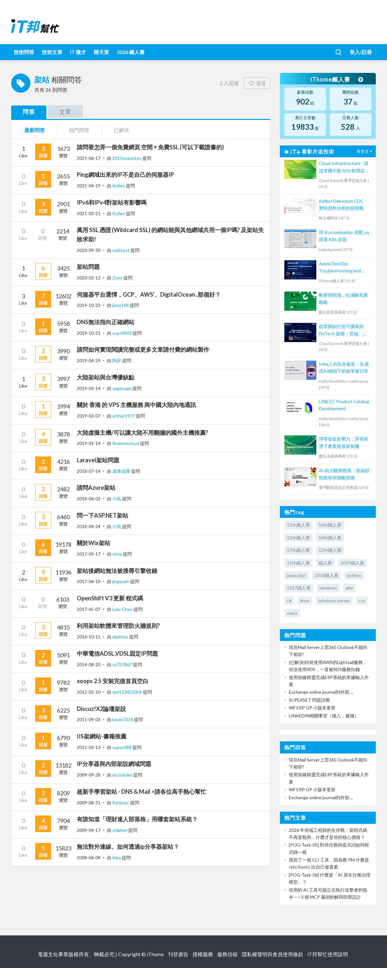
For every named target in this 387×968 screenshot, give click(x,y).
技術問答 (24, 52)
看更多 (365, 151)
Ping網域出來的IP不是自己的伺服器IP (125, 174)
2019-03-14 (88, 388)
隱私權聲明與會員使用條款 (272, 954)
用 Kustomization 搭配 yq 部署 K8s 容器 (344, 236)
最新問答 (34, 130)
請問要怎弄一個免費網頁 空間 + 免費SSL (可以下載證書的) (150, 147)
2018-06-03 (88, 498)
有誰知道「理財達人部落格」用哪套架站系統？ (137, 819)
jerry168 (121, 305)
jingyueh (121, 581)
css (362, 600)
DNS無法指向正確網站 (105, 321)
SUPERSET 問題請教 (309, 700)
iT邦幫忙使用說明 (327, 954)
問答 (29, 111)
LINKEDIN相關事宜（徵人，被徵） (324, 715)
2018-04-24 (88, 526)
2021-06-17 (88, 158)
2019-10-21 (88, 333)
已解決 (121, 130)
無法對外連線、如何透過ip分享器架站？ (128, 846)
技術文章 (52, 52)
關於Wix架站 (93, 542)
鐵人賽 (325, 563)
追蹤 (257, 83)
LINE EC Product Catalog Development (344, 405)
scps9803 (122, 333)
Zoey (117, 277)
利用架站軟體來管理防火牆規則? (118, 625)
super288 (122, 747)
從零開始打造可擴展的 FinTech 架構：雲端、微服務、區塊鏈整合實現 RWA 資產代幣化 (343, 330)
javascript (296, 575)
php (349, 587)
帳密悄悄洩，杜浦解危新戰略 (343, 298)
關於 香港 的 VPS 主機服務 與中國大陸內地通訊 (136, 404)
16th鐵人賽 (330, 524)
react (292, 613)
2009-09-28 (88, 774)
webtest (121, 250)
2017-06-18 (88, 581)
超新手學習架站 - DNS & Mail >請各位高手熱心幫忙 (141, 791)
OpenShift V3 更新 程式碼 (110, 598)
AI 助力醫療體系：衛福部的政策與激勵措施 (344, 474)
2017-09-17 (88, 554)
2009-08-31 (88, 802)
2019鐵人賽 (352, 563)
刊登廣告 (178, 954)
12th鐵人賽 (330, 550)
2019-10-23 (88, 305)
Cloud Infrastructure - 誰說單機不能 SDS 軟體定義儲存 (344, 167)
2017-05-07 (88, 609)
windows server (334, 600)
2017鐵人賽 (299, 587)
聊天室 (101, 52)
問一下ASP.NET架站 (102, 515)
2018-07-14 (88, 471)
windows (328, 587)
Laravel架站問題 (98, 460)
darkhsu (120, 636)
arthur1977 (124, 415)
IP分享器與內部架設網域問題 (114, 763)
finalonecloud (126, 443)
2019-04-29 (88, 360)
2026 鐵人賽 (131, 52)
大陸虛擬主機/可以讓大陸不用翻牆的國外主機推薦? (142, 432)
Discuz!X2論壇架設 (101, 708)
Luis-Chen (123, 609)
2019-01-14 (88, 443)
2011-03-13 (88, 747)
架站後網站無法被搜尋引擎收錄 (117, 570)
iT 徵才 (78, 52)
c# (289, 600)
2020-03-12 (88, 277)
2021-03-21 (88, 213)
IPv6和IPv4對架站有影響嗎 (111, 202)
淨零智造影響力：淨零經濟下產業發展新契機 (343, 442)
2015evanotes (127, 158)
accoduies (122, 774)
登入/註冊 (361, 52)
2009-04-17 (88, 830)
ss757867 (122, 664)
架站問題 (88, 266)
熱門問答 (79, 130)
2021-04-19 (88, 185)
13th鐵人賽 (298, 537)
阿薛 (117, 360)
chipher (120, 830)
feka (117, 857)
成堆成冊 (121, 471)
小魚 (117, 498)
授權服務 (203, 954)
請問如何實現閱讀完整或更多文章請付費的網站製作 (143, 349)
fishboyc (121, 802)
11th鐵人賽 (298, 563)
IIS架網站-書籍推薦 (101, 736)
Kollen (119, 185)
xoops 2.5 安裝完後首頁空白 (112, 680)
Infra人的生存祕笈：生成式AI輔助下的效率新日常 (344, 367)
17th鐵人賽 (298, 550)
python (354, 575)
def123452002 (127, 692)
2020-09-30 (88, 250)
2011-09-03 (88, 719)
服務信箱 (227, 954)
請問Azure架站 (96, 487)
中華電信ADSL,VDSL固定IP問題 (117, 653)
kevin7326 (123, 719)
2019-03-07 (88, 415)
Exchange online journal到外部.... (321, 692)
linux (305, 600)
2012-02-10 (88, 692)
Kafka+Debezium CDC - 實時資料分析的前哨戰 (342, 204)
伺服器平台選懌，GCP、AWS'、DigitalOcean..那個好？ (149, 294)
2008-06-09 (88, 857)
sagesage (122, 388)
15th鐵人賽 (298, 524)
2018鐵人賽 (326, 575)
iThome (155, 954)
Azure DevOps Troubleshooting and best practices (340, 268)
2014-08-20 (88, 664)
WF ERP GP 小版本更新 (312, 707)
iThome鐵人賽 (337, 79)
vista (117, 554)
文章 (65, 111)
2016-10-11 (88, 636)
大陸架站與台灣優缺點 (105, 377)
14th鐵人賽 (330, 537)
